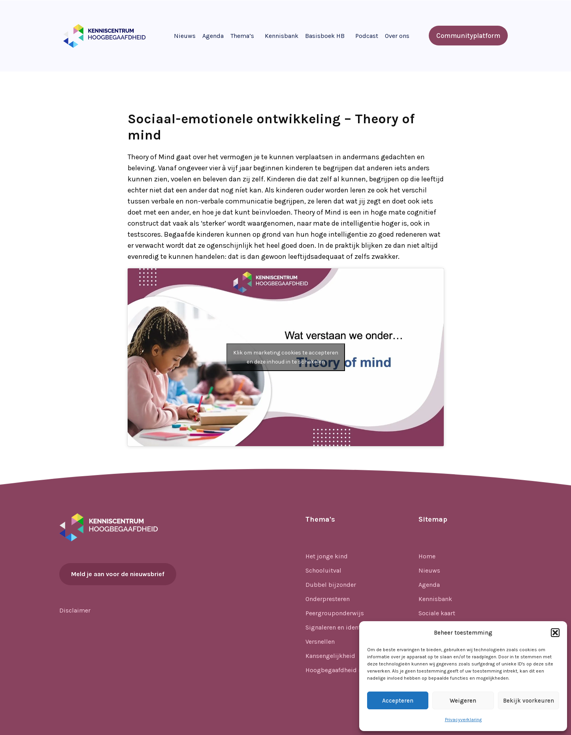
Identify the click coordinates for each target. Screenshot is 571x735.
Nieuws (185, 36)
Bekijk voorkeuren (528, 700)
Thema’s (242, 36)
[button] (555, 633)
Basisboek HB (325, 36)
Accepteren (397, 700)
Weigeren (463, 700)
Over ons (397, 36)
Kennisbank (281, 36)
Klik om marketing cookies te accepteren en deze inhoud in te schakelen (285, 357)
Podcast (366, 36)
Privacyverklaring (463, 719)
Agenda (213, 36)
